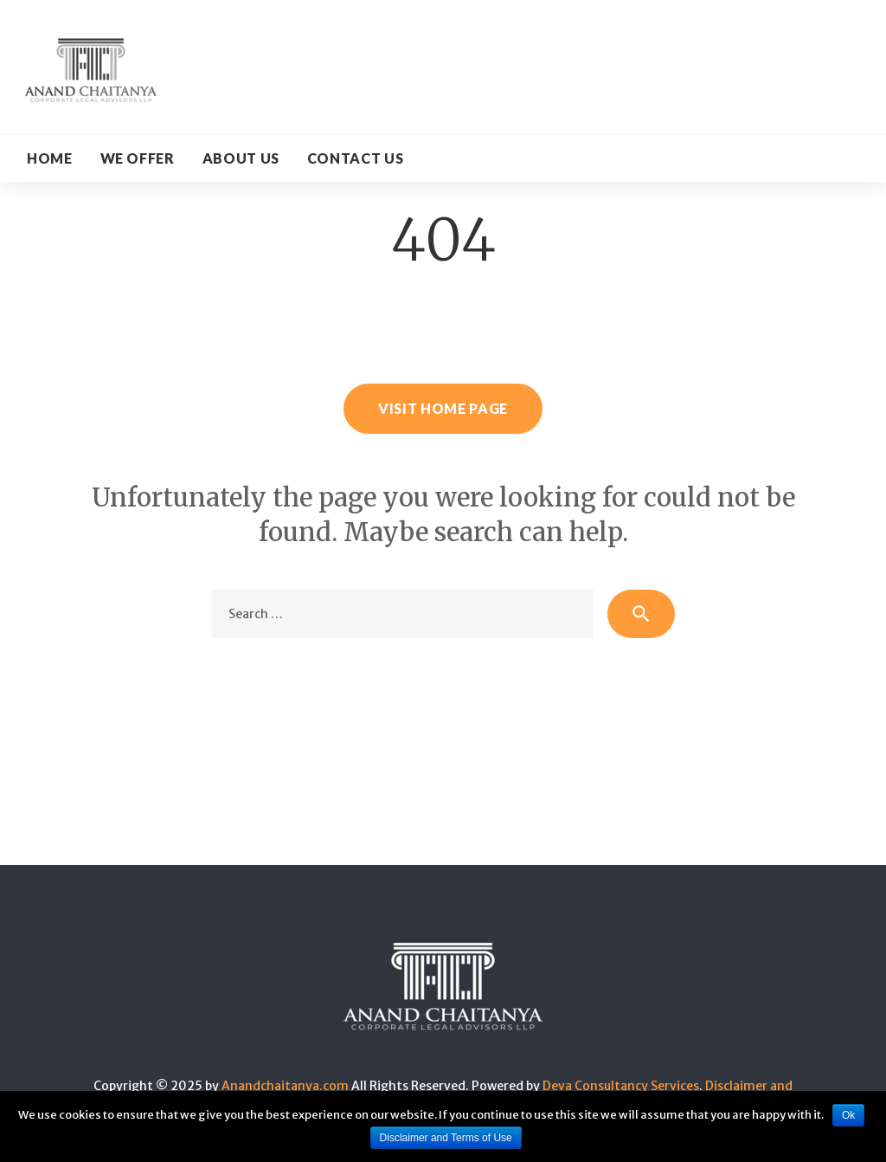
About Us (240, 158)
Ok (848, 1115)
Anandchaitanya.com (285, 1086)
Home (50, 158)
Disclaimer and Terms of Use (446, 1138)
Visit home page (443, 408)
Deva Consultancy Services (621, 1086)
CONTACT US (355, 158)
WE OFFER (137, 158)
